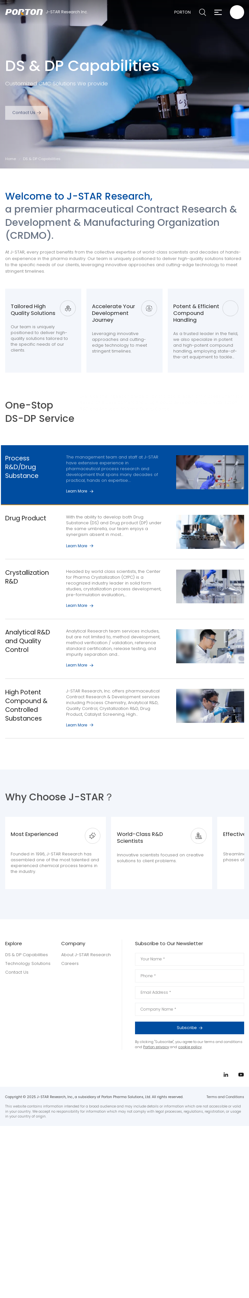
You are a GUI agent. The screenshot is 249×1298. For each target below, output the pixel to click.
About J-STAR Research (86, 954)
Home (10, 158)
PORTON (182, 12)
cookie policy (190, 1046)
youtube (229, 668)
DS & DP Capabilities (26, 954)
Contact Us (23, 119)
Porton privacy (156, 1046)
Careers (70, 963)
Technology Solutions (28, 963)
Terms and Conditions (225, 1096)
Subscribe (206, 1027)
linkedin (229, 655)
